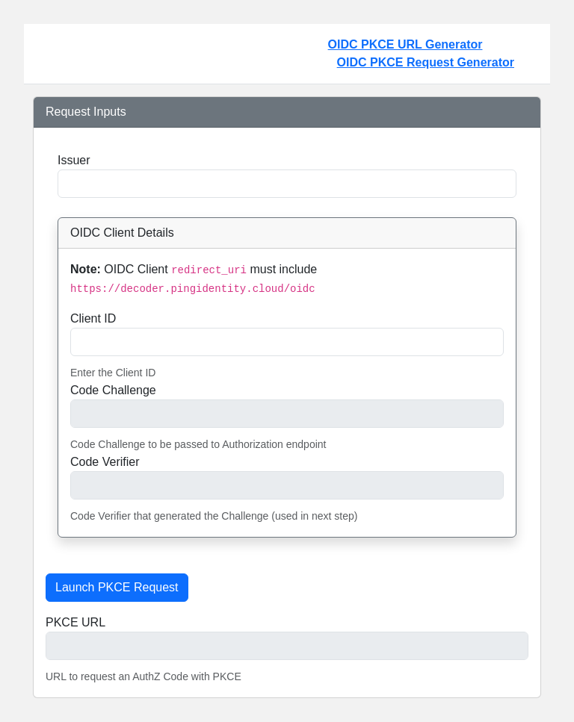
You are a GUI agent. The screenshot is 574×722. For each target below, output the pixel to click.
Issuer (74, 160)
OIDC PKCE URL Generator (425, 55)
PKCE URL (75, 622)
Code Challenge (113, 390)
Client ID (93, 318)
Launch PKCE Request (117, 587)
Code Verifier (105, 461)
